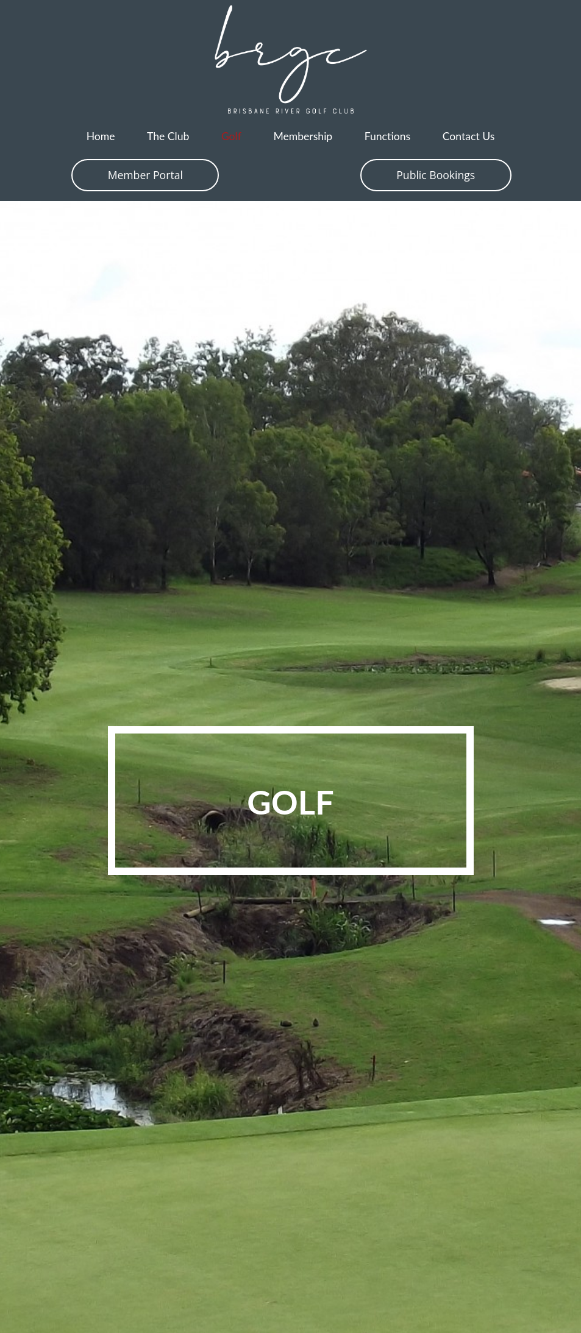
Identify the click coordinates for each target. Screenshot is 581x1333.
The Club (168, 136)
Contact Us (469, 136)
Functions (388, 136)
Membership (302, 136)
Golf (231, 136)
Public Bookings (435, 175)
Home (101, 136)
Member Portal (145, 175)
